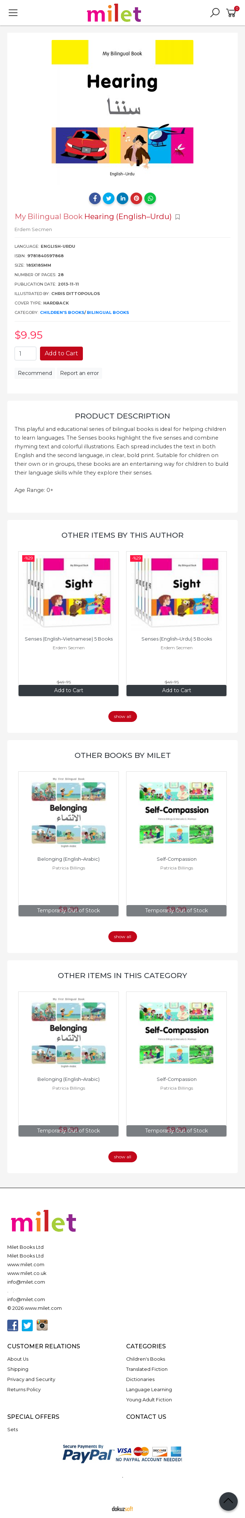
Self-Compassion (177, 859)
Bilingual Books (108, 312)
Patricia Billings (68, 868)
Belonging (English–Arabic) (68, 859)
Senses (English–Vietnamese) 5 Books (69, 639)
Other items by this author (122, 535)
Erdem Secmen (69, 647)
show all (122, 716)
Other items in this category (122, 975)
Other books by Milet (123, 755)
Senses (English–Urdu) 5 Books (176, 639)
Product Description (122, 415)
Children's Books (62, 312)
